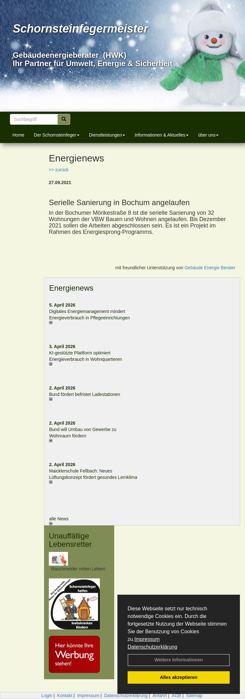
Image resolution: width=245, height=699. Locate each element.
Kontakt (64, 695)
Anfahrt (159, 695)
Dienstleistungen (107, 135)
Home (18, 135)
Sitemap (194, 695)
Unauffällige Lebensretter (70, 540)
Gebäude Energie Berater (209, 267)
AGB (176, 695)
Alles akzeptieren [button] (178, 677)
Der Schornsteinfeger (56, 135)
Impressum (147, 639)
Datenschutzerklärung (152, 647)
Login (46, 695)
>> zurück (58, 169)
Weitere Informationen (178, 659)
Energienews (71, 288)
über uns (208, 135)
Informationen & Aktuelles (162, 135)
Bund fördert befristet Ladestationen (84, 394)
